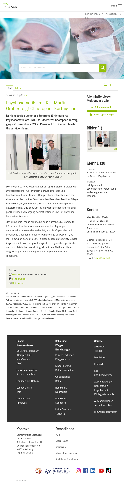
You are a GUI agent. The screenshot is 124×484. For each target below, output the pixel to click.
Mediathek (100, 357)
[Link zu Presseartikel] (113, 14)
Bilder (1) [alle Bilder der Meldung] (94, 128)
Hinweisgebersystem (105, 411)
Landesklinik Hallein (27, 380)
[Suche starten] (102, 68)
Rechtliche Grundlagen (67, 459)
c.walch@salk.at (102, 258)
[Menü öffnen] (115, 85)
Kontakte (99, 364)
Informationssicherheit (67, 453)
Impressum (61, 447)
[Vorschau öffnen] (43, 152)
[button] (107, 85)
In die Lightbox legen (102, 114)
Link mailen (18, 283)
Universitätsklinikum (27, 350)
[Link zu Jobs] (89, 18)
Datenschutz (62, 441)
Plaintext (16, 274)
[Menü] (116, 6)
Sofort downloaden (102, 107)
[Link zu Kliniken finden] (94, 14)
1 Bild (26, 95)
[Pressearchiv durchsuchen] (62, 68)
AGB (58, 435)
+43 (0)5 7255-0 (24, 453)
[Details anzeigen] (115, 149)
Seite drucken (19, 278)
